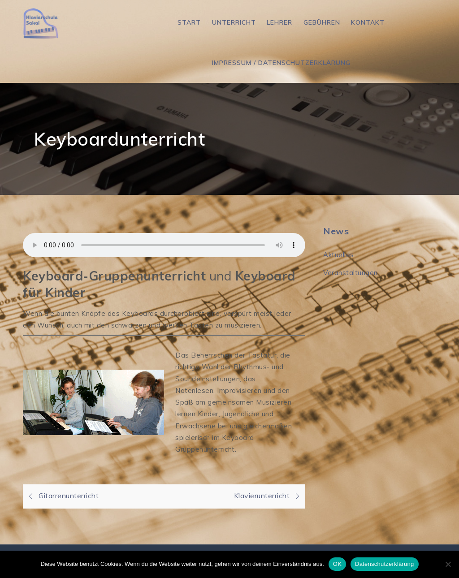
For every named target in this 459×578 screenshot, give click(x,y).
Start (189, 22)
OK (337, 564)
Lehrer (279, 22)
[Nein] (447, 564)
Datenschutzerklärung (384, 564)
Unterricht (234, 22)
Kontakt (368, 22)
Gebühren (321, 22)
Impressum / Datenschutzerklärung (281, 63)
